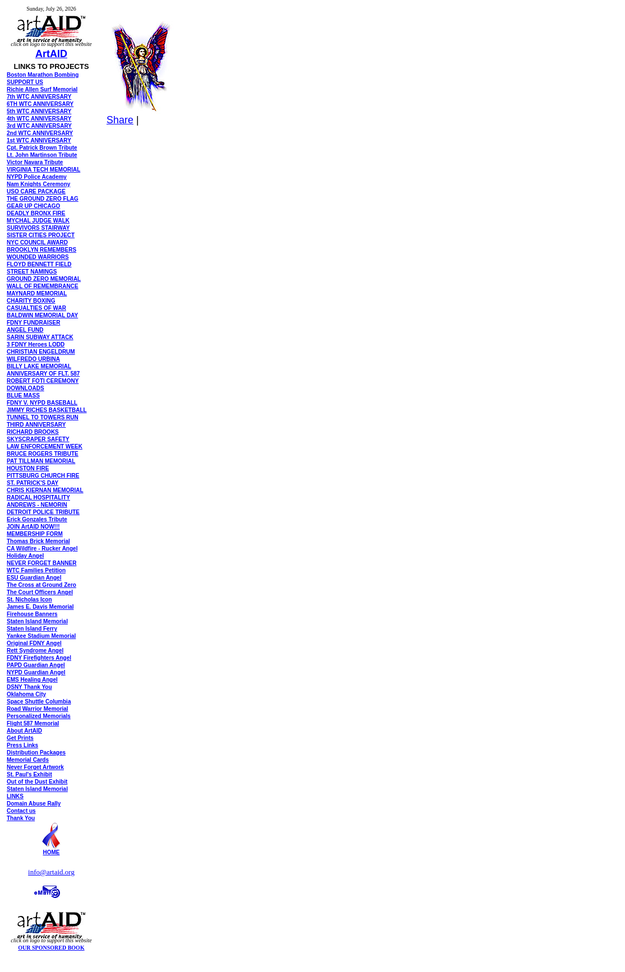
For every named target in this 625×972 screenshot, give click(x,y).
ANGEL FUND (25, 330)
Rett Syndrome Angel (35, 650)
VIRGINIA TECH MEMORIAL (43, 169)
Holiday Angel (25, 556)
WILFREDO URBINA (33, 359)
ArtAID (51, 53)
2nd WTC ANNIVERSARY (40, 133)
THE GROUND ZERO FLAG (42, 199)
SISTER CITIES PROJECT (41, 235)
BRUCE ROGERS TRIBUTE (42, 454)
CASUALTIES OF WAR (36, 308)
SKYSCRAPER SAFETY (38, 439)
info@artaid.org (51, 872)
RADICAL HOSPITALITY (38, 497)
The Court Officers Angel (40, 592)
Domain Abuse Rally (34, 803)
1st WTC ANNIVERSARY (39, 140)
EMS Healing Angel (32, 680)
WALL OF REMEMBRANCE (42, 286)
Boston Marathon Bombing (42, 75)
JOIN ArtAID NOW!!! (33, 527)
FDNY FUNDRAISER (33, 323)
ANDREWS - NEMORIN (37, 505)
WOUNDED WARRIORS (38, 257)
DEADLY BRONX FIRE (36, 213)
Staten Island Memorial (37, 621)
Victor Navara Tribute (35, 162)
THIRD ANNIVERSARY (36, 425)
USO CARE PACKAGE (36, 191)
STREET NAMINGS (32, 272)
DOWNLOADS (25, 388)
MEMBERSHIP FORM (35, 534)
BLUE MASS (23, 395)
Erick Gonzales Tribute (37, 519)
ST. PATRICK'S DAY (32, 483)
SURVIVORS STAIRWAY (38, 228)
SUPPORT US (25, 82)
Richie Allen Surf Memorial (42, 89)
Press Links (22, 745)
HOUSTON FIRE (28, 468)
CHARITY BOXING (31, 301)
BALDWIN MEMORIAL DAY (42, 315)
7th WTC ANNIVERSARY (39, 97)
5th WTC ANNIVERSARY (39, 111)
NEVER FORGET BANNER (41, 563)
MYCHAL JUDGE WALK (38, 220)
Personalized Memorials (39, 716)
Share (120, 120)
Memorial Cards (28, 760)
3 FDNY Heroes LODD (35, 344)
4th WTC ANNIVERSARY (39, 118)
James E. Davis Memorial (40, 607)
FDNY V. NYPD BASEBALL (42, 403)
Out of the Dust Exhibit (37, 782)
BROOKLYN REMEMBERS (41, 250)
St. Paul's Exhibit (29, 774)
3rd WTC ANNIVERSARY (39, 126)
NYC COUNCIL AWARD (37, 242)
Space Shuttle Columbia (39, 701)
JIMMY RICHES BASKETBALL (47, 410)
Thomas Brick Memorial (38, 541)
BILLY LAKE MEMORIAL (39, 366)
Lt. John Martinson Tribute (42, 155)
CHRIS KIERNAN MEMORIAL (45, 490)
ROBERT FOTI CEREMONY (42, 381)
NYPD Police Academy (37, 177)
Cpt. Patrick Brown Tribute (42, 148)
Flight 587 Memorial (33, 723)
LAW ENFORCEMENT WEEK (44, 446)
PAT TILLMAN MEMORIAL (41, 461)
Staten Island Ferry (32, 629)
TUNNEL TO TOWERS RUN (42, 417)
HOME (51, 852)
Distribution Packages (36, 752)
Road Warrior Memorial (37, 709)
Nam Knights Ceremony (38, 184)
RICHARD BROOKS (33, 432)
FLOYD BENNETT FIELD (39, 264)
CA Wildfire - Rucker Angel (42, 548)
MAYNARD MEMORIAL (37, 293)
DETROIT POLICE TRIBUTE (43, 512)
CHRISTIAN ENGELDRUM (41, 352)
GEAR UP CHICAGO (33, 206)
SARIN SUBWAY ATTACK (40, 337)
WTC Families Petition (36, 570)
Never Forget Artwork (35, 767)
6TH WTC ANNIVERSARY (40, 104)
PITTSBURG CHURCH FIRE (43, 476)
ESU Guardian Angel (34, 578)
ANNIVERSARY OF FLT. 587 (43, 374)
